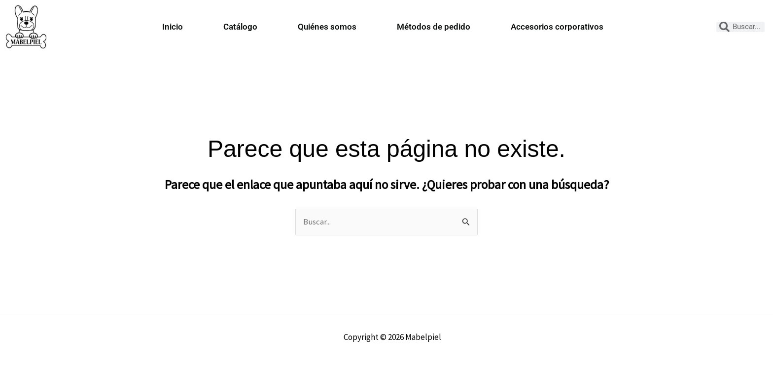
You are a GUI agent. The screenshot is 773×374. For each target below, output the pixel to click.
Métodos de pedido (433, 27)
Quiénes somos (327, 27)
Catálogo (240, 27)
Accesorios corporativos (557, 27)
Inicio (172, 27)
